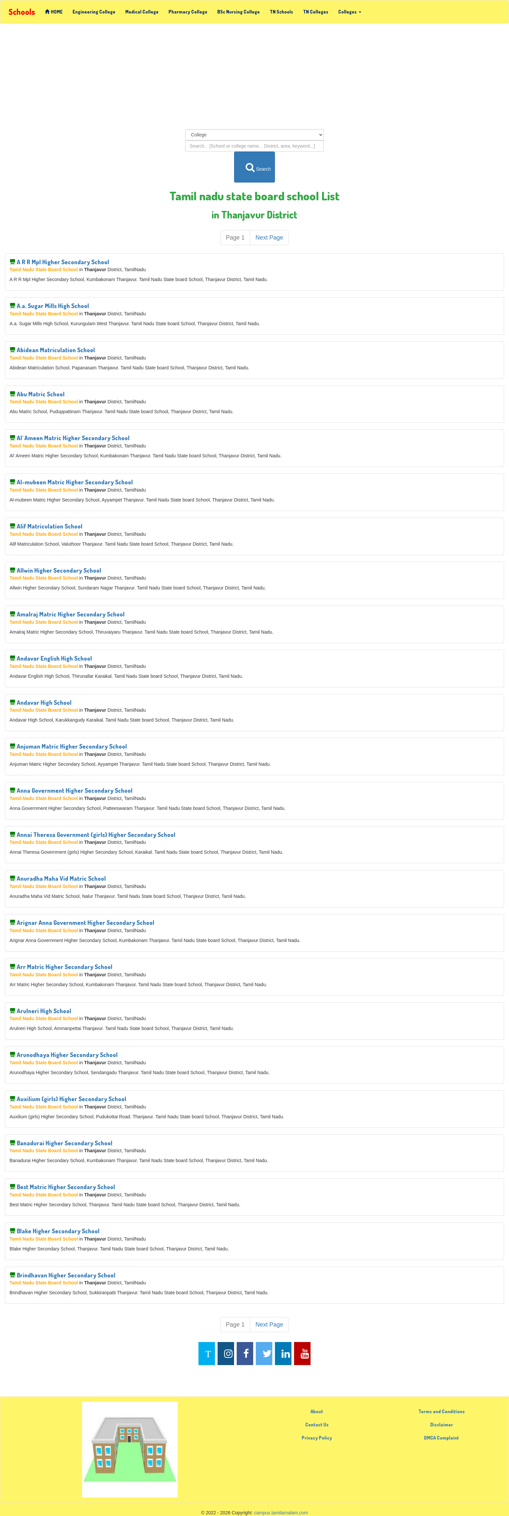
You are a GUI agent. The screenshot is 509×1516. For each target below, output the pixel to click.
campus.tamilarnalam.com (281, 1512)
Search (255, 167)
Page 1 (235, 237)
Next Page (269, 237)
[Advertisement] (254, 76)
